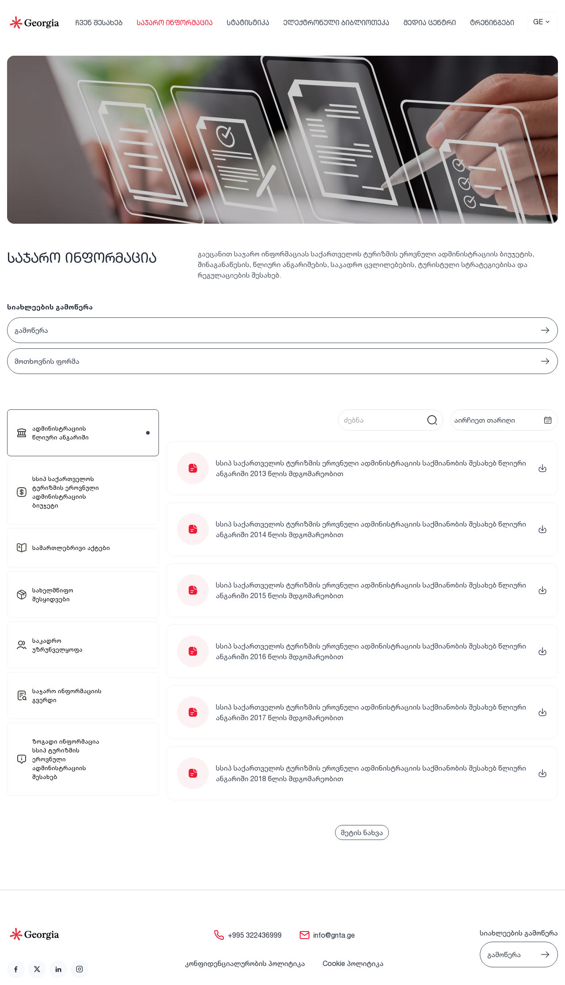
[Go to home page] (47, 934)
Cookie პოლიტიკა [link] (353, 963)
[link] (83, 432)
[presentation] (504, 420)
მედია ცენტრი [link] (429, 22)
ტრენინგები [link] (492, 22)
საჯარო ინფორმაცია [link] (175, 22)
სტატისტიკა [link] (248, 22)
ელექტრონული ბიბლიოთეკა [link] (336, 22)
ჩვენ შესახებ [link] (99, 22)
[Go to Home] (34, 22)
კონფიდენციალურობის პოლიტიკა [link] (245, 963)
